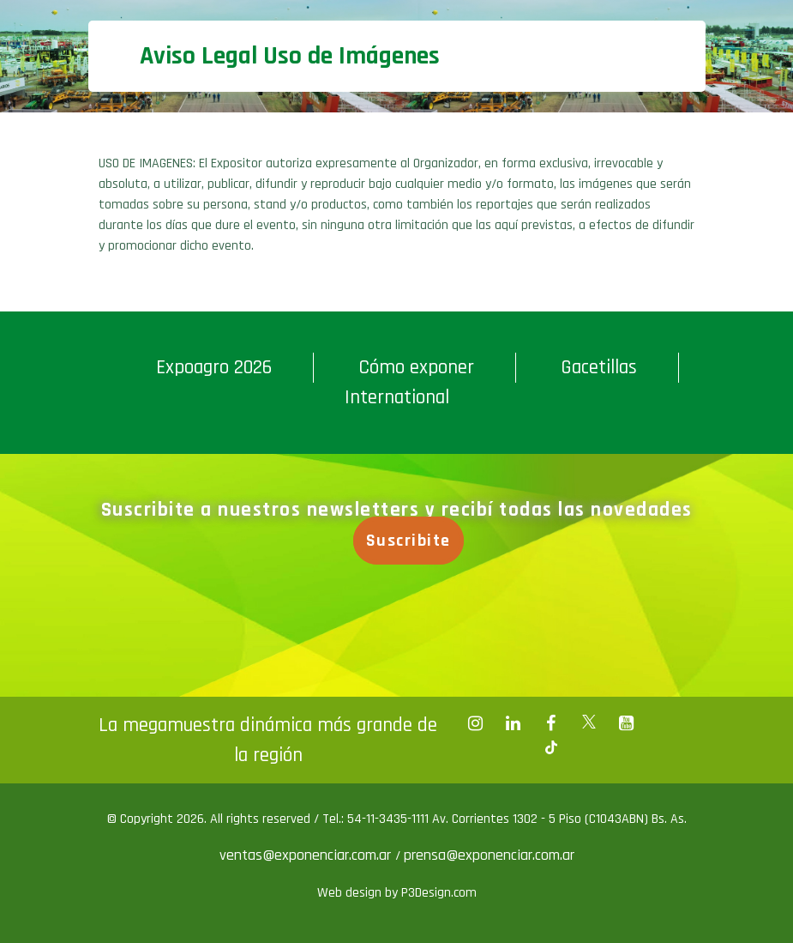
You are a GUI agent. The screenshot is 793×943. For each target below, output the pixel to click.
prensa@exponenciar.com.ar (489, 855)
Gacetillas (599, 367)
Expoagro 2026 (214, 367)
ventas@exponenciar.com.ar (307, 855)
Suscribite (410, 540)
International (397, 397)
